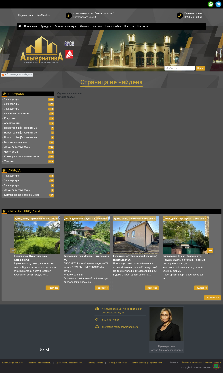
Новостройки (113, 26)
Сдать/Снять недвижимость (69, 363)
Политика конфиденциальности (147, 363)
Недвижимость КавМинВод (34, 15)
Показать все (212, 297)
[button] (210, 250)
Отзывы (85, 26)
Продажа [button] (30, 26)
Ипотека (97, 26)
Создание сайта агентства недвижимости (201, 362)
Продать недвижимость (39, 363)
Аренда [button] (46, 26)
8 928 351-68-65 (193, 16)
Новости (129, 26)
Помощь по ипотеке (117, 363)
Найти (200, 68)
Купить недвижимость (13, 363)
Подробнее (52, 288)
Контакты (142, 26)
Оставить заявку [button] (66, 26)
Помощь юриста (95, 363)
